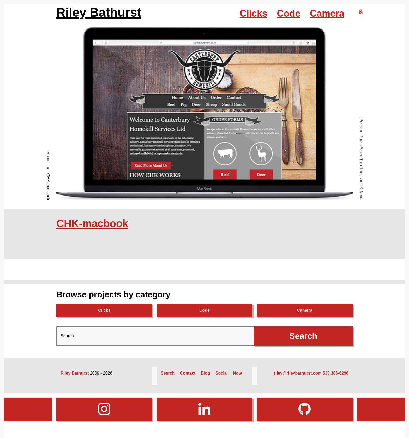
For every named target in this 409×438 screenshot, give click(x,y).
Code (288, 13)
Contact (188, 373)
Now (237, 373)
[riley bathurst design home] (361, 12)
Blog (205, 373)
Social (221, 373)
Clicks (253, 13)
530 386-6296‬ (335, 373)
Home (48, 157)
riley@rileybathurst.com (298, 373)
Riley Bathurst (98, 12)
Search (168, 373)
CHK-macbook (92, 223)
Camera (327, 13)
